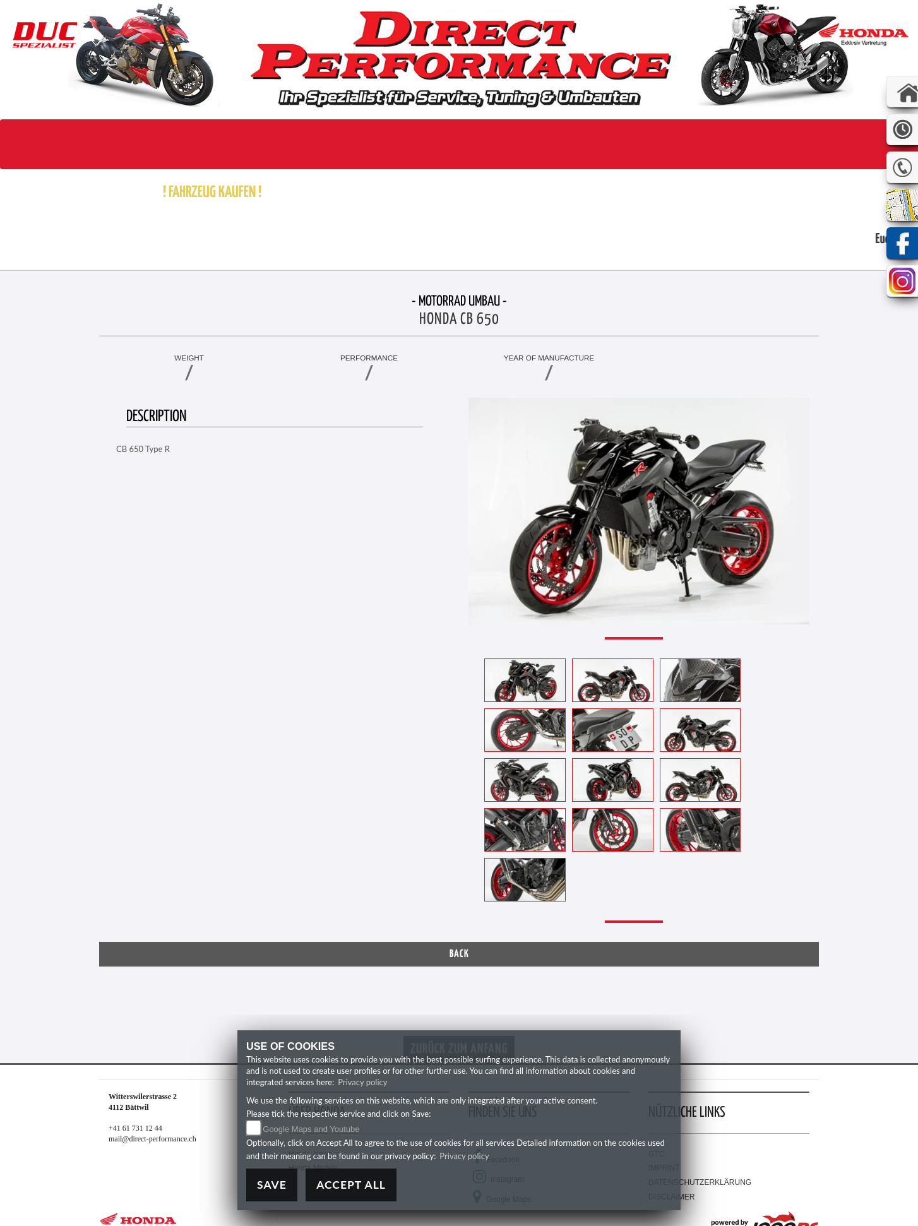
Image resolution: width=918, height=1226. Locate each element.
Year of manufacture (549, 358)
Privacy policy (362, 1082)
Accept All (351, 1184)
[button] (300, 193)
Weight (189, 358)
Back (459, 954)
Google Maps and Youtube (311, 1129)
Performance (369, 358)
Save (272, 1184)
